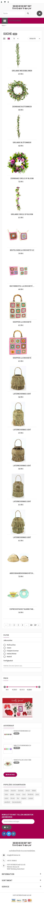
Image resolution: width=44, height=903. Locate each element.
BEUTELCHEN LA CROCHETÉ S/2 (22, 250)
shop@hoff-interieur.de (13, 855)
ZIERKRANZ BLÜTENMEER (22, 107)
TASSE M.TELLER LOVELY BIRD (22, 760)
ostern (6, 798)
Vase (23, 794)
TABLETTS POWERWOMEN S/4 (22, 745)
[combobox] (15, 665)
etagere (23, 798)
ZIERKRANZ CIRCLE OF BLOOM (22, 178)
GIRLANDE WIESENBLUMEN (22, 71)
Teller (6, 794)
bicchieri (20, 790)
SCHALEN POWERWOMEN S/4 (21, 731)
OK (7, 827)
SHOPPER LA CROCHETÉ (22, 322)
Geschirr (13, 790)
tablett (12, 794)
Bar (18, 798)
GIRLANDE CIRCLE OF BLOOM (22, 214)
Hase (37, 794)
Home (3, 25)
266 (31, 625)
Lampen (30, 798)
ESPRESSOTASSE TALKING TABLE (22, 609)
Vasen (18, 794)
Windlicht (30, 794)
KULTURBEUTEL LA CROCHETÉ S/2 (22, 286)
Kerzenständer (16, 802)
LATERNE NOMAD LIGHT (22, 394)
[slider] (7, 687)
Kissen (13, 798)
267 (35, 625)
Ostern (6, 790)
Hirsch (28, 790)
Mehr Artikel (10, 774)
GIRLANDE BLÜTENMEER (22, 142)
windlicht (7, 802)
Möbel (34, 790)
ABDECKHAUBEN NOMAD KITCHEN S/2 (22, 573)
